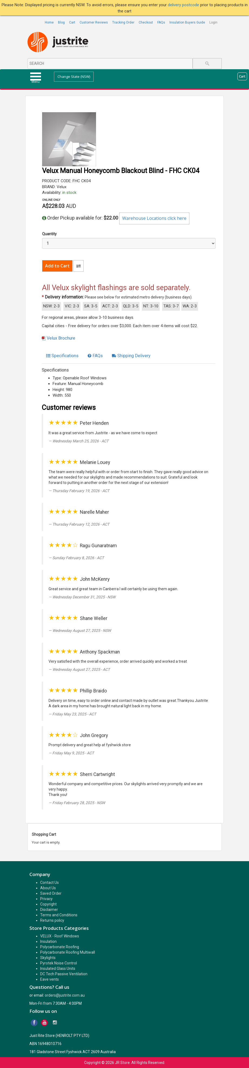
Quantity (49, 234)
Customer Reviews (94, 22)
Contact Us (49, 882)
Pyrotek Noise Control (58, 963)
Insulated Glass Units (57, 968)
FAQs (161, 22)
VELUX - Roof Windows (59, 936)
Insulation (48, 941)
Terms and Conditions (58, 915)
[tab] (62, 356)
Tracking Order (123, 22)
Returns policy (52, 920)
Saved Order (51, 893)
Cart (72, 22)
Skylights (48, 958)
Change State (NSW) (73, 76)
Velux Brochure (61, 338)
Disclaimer (49, 909)
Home (49, 22)
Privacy (46, 899)
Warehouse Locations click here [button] (154, 218)
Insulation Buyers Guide (187, 22)
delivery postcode (184, 4)
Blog (61, 22)
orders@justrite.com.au (65, 995)
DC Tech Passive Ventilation (63, 974)
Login (213, 22)
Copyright (48, 904)
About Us (48, 888)
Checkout (146, 22)
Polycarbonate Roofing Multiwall (67, 952)
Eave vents (49, 979)
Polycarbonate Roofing (59, 947)
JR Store (122, 1062)
